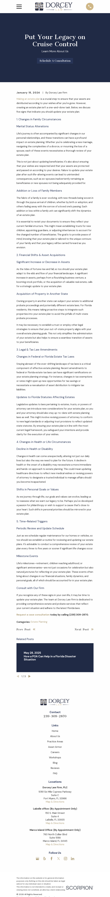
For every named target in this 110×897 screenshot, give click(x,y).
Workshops (55, 757)
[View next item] (29, 676)
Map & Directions (55, 801)
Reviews (55, 768)
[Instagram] (65, 858)
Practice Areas (55, 741)
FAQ (55, 773)
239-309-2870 (55, 716)
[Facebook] (51, 858)
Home (55, 730)
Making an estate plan (28, 98)
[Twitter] (58, 858)
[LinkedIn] (72, 858)
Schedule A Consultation (55, 60)
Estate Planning (39, 621)
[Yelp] (44, 858)
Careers (55, 752)
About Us (55, 736)
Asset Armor (55, 746)
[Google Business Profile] (37, 858)
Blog (55, 762)
